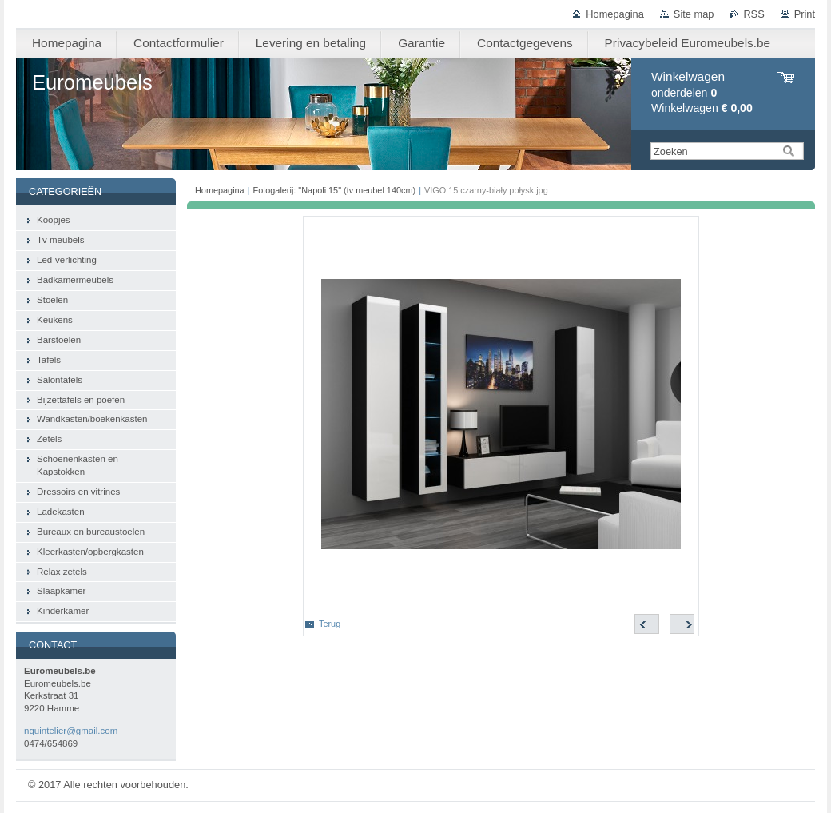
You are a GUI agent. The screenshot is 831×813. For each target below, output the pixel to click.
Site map (694, 14)
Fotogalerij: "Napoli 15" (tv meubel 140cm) (334, 190)
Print (804, 14)
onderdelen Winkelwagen (702, 92)
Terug (329, 623)
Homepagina (615, 14)
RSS (753, 14)
